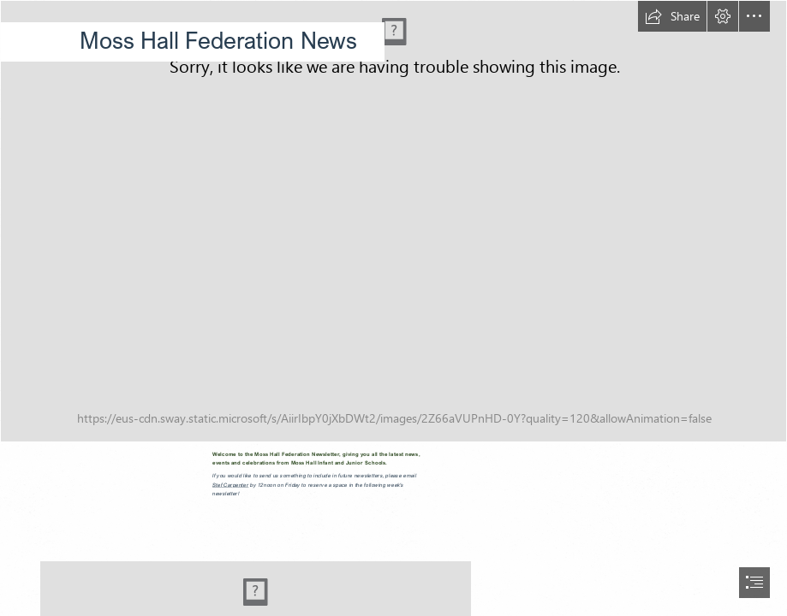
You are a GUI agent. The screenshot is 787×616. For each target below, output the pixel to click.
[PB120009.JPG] (393, 221)
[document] (393, 308)
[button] (672, 16)
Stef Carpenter (230, 485)
